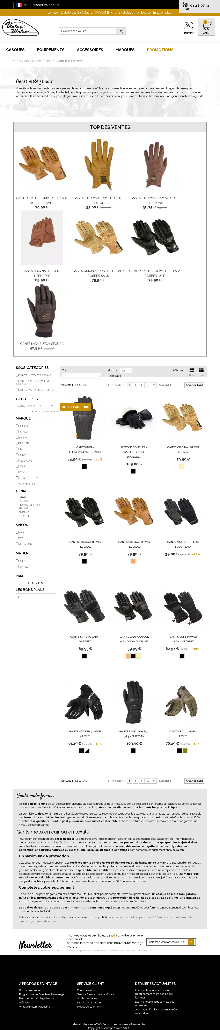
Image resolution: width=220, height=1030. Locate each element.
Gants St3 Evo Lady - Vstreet (85, 639)
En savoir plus (162, 12)
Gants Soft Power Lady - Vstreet (183, 639)
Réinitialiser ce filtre (47, 411)
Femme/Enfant (29, 504)
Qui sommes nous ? (31, 990)
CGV (98, 1024)
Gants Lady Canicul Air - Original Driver (134, 639)
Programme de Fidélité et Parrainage (41, 994)
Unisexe (24, 516)
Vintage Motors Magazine (34, 1006)
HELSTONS (25, 460)
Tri (64, 370)
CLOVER (24, 443)
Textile (23, 566)
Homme (24, 500)
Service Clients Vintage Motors (95, 994)
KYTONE (24, 472)
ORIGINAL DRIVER (30, 477)
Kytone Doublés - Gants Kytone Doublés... (134, 452)
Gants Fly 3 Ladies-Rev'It (183, 734)
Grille (192, 371)
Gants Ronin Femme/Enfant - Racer (85, 450)
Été (21, 538)
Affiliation (24, 1002)
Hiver (22, 532)
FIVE (21, 449)
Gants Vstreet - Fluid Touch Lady (183, 544)
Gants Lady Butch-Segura (42, 344)
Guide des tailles (87, 998)
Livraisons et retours (89, 1002)
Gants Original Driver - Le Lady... (183, 450)
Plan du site (137, 1024)
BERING (23, 437)
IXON (22, 466)
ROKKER (24, 431)
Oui (21, 597)
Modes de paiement (89, 1006)
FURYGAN (25, 454)
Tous (22, 496)
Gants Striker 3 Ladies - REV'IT (85, 734)
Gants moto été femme (35, 375)
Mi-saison (25, 544)
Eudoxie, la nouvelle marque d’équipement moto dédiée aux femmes (154, 994)
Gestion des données (115, 1024)
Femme (23, 508)
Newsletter (35, 946)
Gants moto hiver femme (36, 389)
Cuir (22, 560)
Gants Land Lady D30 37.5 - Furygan (134, 734)
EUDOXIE (24, 426)
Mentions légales (83, 1024)
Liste (201, 371)
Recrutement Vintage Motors (36, 998)
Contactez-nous (86, 990)
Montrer (113, 370)
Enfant (24, 512)
